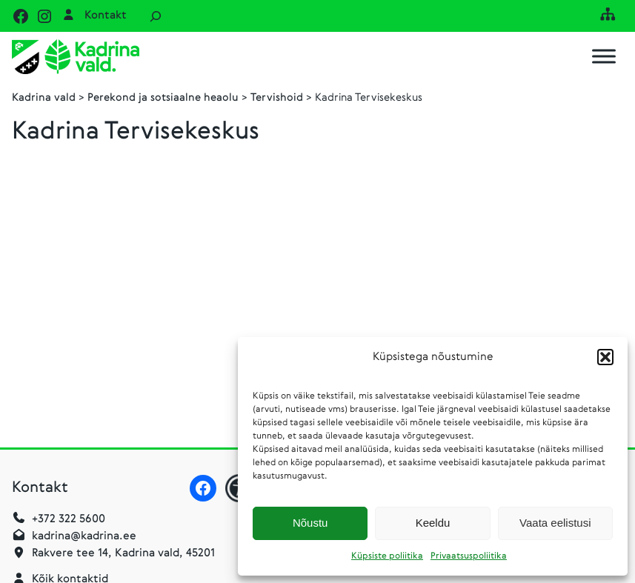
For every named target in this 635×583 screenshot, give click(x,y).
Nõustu (310, 522)
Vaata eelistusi (555, 522)
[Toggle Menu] (604, 57)
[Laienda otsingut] (155, 16)
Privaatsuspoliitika (468, 556)
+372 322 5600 (68, 519)
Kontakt (105, 15)
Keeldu (433, 522)
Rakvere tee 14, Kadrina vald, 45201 (123, 553)
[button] (605, 357)
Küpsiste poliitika (387, 556)
